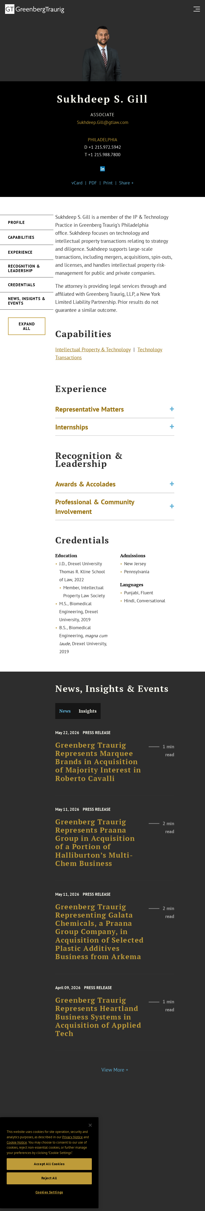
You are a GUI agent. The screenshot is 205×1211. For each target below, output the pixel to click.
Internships (71, 433)
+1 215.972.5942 (105, 147)
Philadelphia (102, 140)
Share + (126, 183)
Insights (88, 711)
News (65, 711)
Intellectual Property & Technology (93, 354)
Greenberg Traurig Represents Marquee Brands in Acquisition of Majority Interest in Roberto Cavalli (98, 776)
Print (108, 183)
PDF (93, 183)
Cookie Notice (17, 1174)
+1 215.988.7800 (104, 155)
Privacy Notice (72, 1169)
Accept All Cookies (49, 1196)
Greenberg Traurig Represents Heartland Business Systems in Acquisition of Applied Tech (98, 1031)
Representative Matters (89, 415)
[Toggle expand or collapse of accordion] (171, 416)
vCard (77, 183)
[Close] (90, 1157)
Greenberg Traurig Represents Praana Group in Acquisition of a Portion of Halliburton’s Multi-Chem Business (95, 859)
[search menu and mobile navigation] (198, 9)
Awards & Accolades (85, 492)
